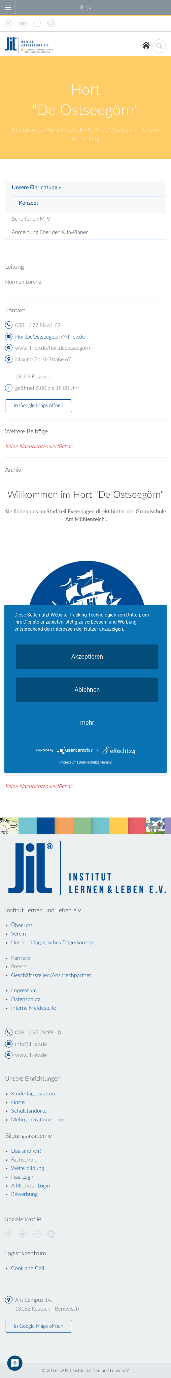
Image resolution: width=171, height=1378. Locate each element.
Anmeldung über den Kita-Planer (50, 232)
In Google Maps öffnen (38, 405)
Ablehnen (87, 689)
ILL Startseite (26, 130)
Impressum (67, 762)
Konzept (28, 203)
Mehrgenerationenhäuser (40, 1119)
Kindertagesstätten (33, 1093)
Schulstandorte (28, 1111)
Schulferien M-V (31, 219)
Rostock (73, 130)
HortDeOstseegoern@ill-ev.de (50, 337)
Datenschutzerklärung (95, 762)
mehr (87, 722)
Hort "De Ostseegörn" (113, 130)
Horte (53, 130)
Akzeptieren (87, 656)
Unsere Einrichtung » (36, 187)
